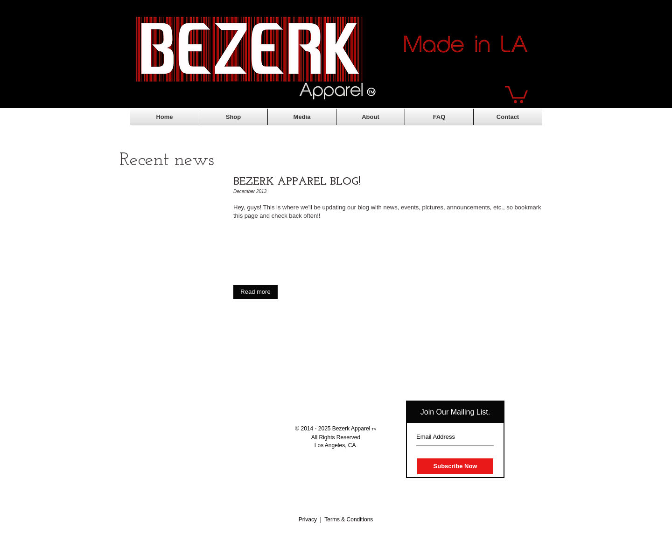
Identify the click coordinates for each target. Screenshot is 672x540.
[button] (516, 93)
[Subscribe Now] (455, 466)
